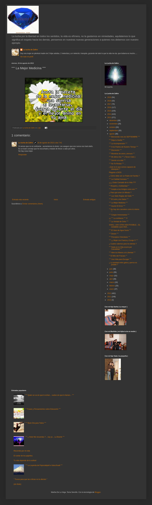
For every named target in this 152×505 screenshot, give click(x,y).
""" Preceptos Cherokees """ (119, 237)
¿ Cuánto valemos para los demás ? (123, 244)
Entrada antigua (89, 200)
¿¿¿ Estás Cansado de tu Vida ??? (122, 182)
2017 (109, 104)
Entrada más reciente (20, 200)
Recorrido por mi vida (22, 451)
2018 (109, 101)
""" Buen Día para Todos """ (35, 423)
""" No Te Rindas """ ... (117, 164)
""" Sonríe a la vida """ (117, 160)
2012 (109, 293)
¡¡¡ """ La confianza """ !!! (118, 218)
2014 (109, 114)
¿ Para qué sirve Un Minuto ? (120, 193)
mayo (111, 276)
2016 (109, 107)
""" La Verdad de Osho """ (118, 222)
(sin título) (17, 484)
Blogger (98, 492)
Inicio (56, 200)
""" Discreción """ (115, 150)
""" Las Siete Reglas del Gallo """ (121, 196)
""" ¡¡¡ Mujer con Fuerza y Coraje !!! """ (123, 240)
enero (111, 289)
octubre (112, 127)
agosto (112, 134)
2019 (109, 97)
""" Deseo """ (114, 234)
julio (111, 269)
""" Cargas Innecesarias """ (119, 215)
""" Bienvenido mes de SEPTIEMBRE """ (124, 137)
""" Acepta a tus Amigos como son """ (123, 189)
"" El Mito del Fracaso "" (118, 256)
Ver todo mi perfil (26, 57)
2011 (109, 297)
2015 (109, 111)
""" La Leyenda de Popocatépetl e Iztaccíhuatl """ (44, 465)
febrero (112, 286)
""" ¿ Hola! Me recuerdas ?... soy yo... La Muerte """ (45, 437)
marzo (112, 282)
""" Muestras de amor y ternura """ (122, 154)
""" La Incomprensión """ (118, 144)
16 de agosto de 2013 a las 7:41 (49, 143)
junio (111, 272)
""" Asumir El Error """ (117, 206)
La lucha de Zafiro (30, 50)
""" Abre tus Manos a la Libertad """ (122, 253)
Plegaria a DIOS (115, 172)
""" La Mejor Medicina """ (118, 203)
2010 (109, 300)
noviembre (113, 124)
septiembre (113, 131)
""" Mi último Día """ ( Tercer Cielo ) (122, 157)
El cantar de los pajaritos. (23, 456)
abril (111, 279)
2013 (109, 117)
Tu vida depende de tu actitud (25, 460)
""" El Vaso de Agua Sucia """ (120, 230)
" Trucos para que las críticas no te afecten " (30, 479)
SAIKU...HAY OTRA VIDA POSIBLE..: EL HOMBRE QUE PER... (124, 226)
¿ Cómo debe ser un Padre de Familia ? (124, 176)
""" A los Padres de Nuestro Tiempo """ (123, 147)
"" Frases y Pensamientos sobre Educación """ (43, 409)
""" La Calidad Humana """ (119, 179)
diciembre (113, 120)
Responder (22, 155)
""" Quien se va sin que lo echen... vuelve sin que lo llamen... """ (49, 395)
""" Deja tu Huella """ (116, 140)
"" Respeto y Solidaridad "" (119, 186)
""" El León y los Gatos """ (118, 199)
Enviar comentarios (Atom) (32, 204)
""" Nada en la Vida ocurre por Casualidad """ (120, 248)
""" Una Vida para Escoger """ (120, 259)
